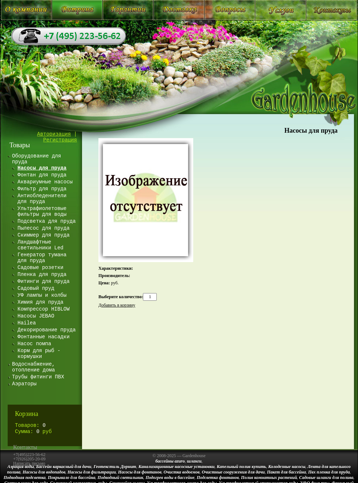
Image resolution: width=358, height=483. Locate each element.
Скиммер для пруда (43, 235)
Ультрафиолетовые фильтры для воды (41, 211)
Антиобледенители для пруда (41, 199)
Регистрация (60, 140)
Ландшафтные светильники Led (40, 245)
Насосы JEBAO (35, 316)
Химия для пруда (40, 302)
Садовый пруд (35, 288)
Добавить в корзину (116, 305)
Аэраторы (24, 384)
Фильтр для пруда (41, 189)
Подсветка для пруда (46, 221)
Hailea (26, 323)
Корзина (26, 413)
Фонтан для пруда (41, 175)
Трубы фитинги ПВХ (38, 377)
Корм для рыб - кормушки (39, 353)
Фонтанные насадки (43, 337)
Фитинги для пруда (43, 281)
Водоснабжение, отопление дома (33, 367)
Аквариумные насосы (45, 182)
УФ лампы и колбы (41, 295)
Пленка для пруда (41, 274)
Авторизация (54, 134)
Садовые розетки (40, 267)
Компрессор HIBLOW (43, 309)
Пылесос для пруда (43, 228)
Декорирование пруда (46, 330)
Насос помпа (34, 344)
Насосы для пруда (311, 130)
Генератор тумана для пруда (41, 258)
